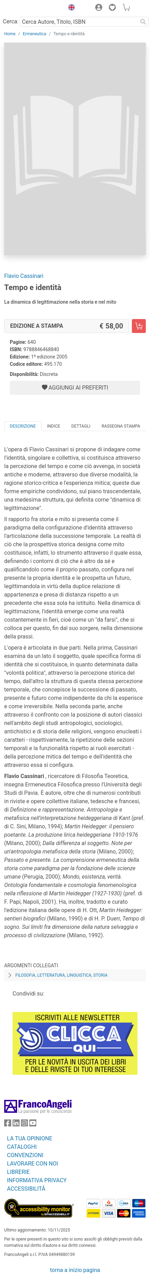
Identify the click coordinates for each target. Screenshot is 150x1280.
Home (9, 33)
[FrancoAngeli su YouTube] (32, 1124)
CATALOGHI (22, 1147)
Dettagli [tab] (81, 426)
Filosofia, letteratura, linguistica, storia (61, 975)
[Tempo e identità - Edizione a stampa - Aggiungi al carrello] (139, 326)
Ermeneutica (34, 33)
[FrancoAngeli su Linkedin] (16, 1124)
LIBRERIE (18, 1172)
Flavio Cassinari (23, 276)
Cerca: (10, 21)
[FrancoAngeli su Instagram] (24, 1124)
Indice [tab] (53, 426)
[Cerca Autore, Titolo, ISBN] (78, 22)
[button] (69, 8)
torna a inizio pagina (75, 1270)
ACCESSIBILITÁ (26, 1188)
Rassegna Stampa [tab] (121, 426)
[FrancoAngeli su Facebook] (7, 1124)
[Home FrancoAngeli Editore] (27, 8)
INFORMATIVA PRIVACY (37, 1180)
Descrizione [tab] (23, 426)
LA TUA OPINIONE (29, 1138)
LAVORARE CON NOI (32, 1163)
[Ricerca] (143, 22)
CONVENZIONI (25, 1155)
